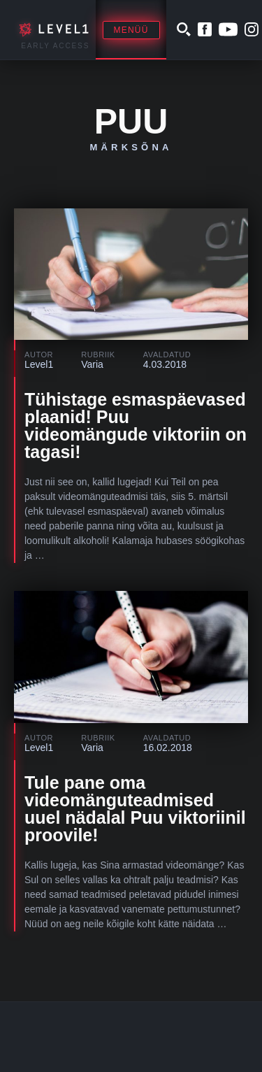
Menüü (131, 30)
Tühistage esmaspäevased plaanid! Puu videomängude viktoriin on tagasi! (135, 426)
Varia (92, 364)
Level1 (38, 364)
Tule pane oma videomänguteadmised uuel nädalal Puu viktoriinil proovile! (135, 809)
